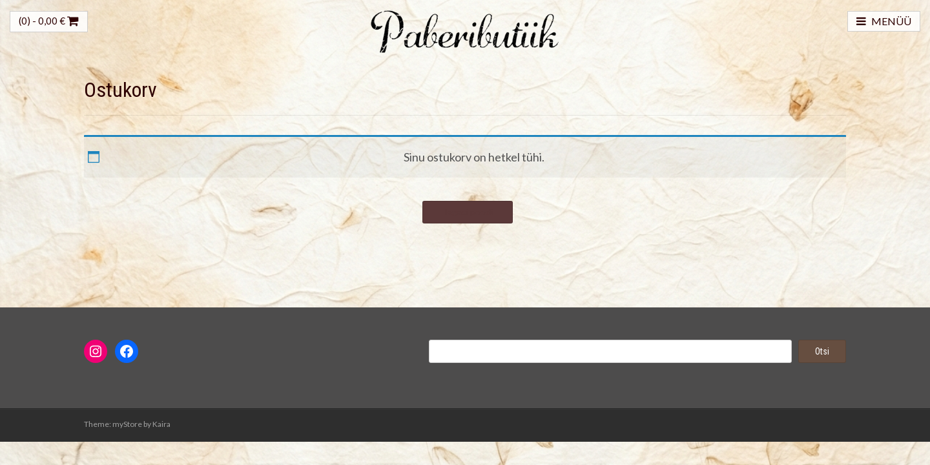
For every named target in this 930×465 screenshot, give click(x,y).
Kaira (161, 424)
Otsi (822, 351)
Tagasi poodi (467, 211)
